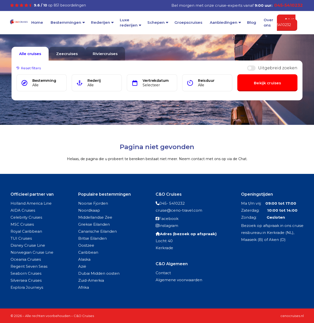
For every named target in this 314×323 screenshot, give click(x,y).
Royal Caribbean (26, 231)
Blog (251, 22)
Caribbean (88, 252)
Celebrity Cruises (26, 217)
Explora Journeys (27, 287)
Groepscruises (188, 22)
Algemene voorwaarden (179, 279)
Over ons (268, 23)
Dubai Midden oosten (99, 273)
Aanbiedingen (223, 22)
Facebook (168, 218)
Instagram (168, 225)
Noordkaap (89, 210)
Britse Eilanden (92, 238)
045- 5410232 (172, 203)
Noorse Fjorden (93, 203)
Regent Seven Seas (29, 266)
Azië (82, 266)
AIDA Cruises (23, 210)
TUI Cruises (21, 238)
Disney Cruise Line (28, 245)
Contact (163, 272)
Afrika (83, 287)
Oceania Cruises (26, 259)
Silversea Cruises (26, 280)
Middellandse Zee (95, 217)
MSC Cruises (22, 224)
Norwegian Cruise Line (32, 252)
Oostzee (86, 245)
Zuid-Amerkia (91, 280)
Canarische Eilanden (97, 231)
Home (37, 22)
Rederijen (100, 22)
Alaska (84, 259)
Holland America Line (31, 203)
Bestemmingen (66, 22)
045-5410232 (286, 22)
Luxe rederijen (129, 23)
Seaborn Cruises (26, 273)
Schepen (156, 22)
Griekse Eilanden (94, 224)
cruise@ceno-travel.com (179, 210)
